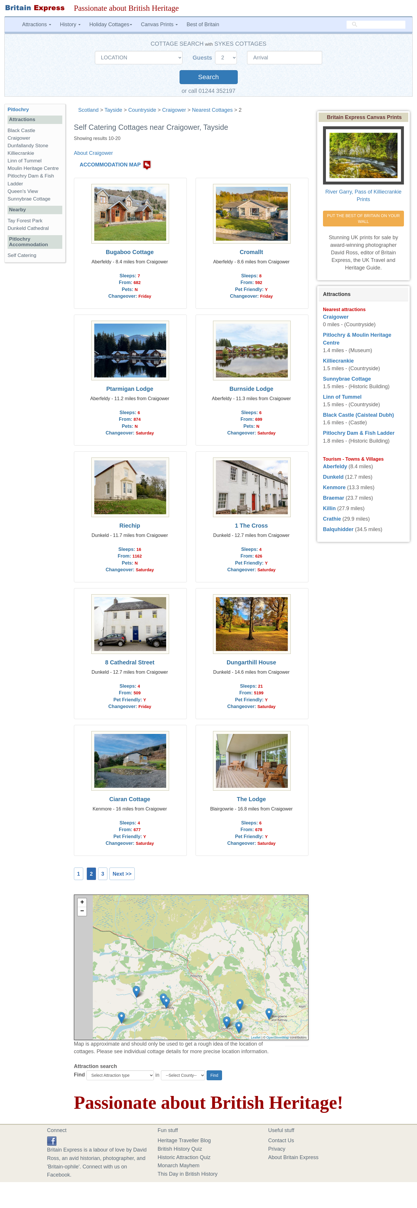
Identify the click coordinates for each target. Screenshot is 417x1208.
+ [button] (82, 902)
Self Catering (22, 255)
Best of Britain (203, 24)
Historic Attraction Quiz (184, 1157)
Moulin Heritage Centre (33, 168)
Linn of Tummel (25, 161)
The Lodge (251, 799)
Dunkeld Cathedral (28, 228)
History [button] (70, 24)
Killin (329, 508)
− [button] (82, 911)
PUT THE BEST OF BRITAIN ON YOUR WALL (364, 218)
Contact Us (281, 1140)
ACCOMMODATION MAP (110, 165)
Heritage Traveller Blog (184, 1140)
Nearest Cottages (212, 110)
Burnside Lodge (252, 389)
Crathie (332, 519)
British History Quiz (180, 1149)
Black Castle (21, 130)
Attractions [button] (36, 24)
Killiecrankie (21, 153)
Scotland (88, 110)
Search (208, 77)
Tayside (113, 110)
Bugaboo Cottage (130, 252)
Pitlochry (18, 109)
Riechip (129, 525)
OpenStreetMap (278, 1037)
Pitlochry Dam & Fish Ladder (359, 433)
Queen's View (23, 191)
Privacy (276, 1149)
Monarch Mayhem (179, 1165)
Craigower (174, 110)
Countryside (142, 110)
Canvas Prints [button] (159, 24)
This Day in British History (188, 1174)
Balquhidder (338, 529)
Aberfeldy (335, 466)
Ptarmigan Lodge (129, 389)
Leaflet (255, 1037)
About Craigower (93, 153)
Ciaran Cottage (129, 799)
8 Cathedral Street (129, 662)
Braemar (333, 498)
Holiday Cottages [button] (110, 24)
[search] (376, 24)
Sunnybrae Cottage (29, 199)
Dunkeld (333, 477)
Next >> (122, 874)
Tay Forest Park (25, 220)
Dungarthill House (251, 662)
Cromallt (251, 252)
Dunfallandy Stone (28, 145)
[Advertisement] (34, 356)
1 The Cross (251, 525)
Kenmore (334, 487)
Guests (203, 57)
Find (79, 1075)
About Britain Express (293, 1157)
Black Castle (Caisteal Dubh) (358, 415)
